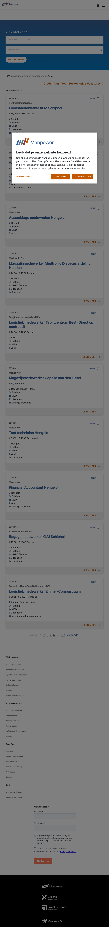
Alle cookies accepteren (82, 172)
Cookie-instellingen (23, 172)
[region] (54, 156)
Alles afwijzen (60, 172)
